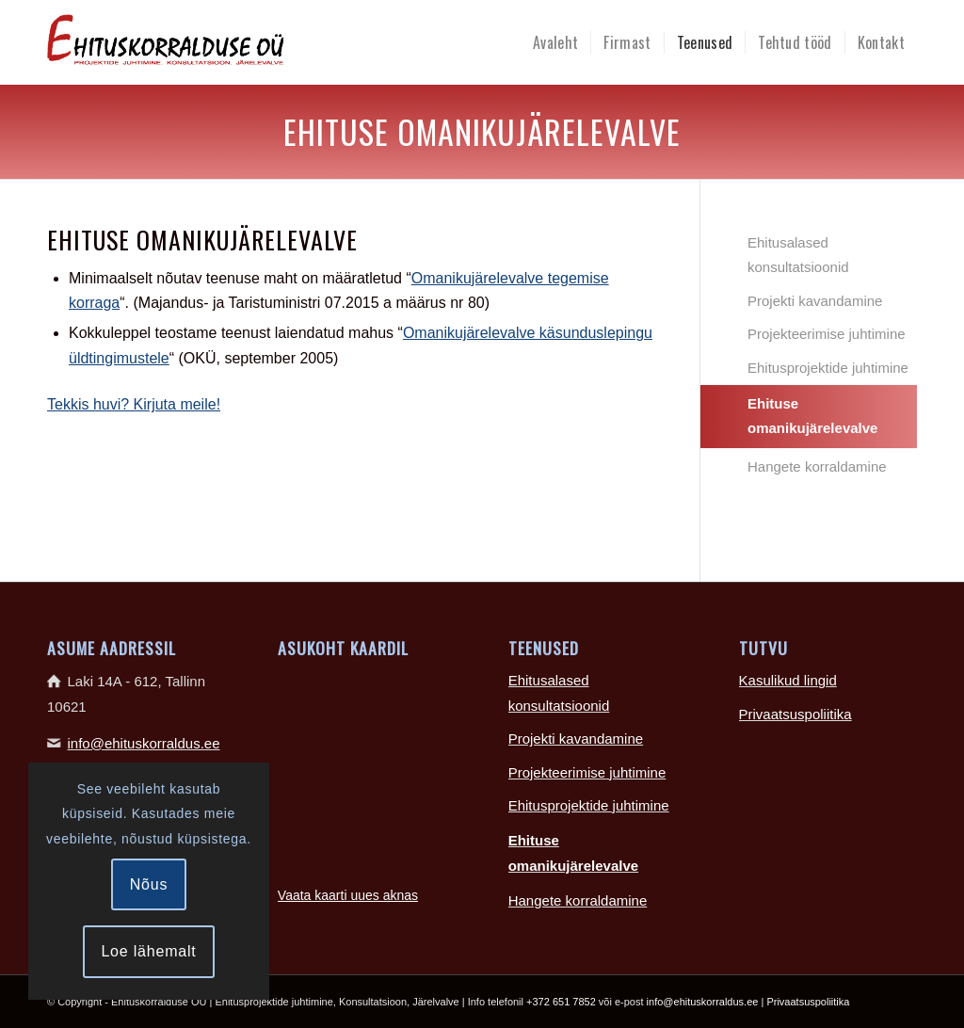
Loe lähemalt (148, 951)
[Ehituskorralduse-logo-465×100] (244, 42)
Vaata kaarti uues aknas (348, 895)
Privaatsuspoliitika (795, 714)
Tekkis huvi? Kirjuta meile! (133, 404)
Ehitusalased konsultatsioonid (798, 254)
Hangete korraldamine (817, 466)
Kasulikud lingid (788, 680)
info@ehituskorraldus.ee (144, 743)
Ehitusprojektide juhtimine (827, 368)
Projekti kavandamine (814, 301)
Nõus (149, 884)
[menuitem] (555, 42)
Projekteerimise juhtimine (826, 334)
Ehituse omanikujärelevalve (812, 415)
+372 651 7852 (561, 1001)
